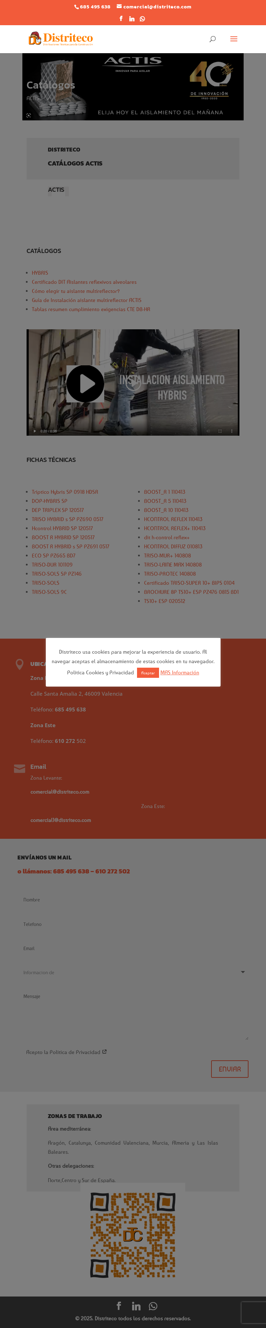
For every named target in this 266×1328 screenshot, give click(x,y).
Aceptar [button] (148, 672)
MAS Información (179, 672)
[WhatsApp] (142, 20)
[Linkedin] (132, 20)
